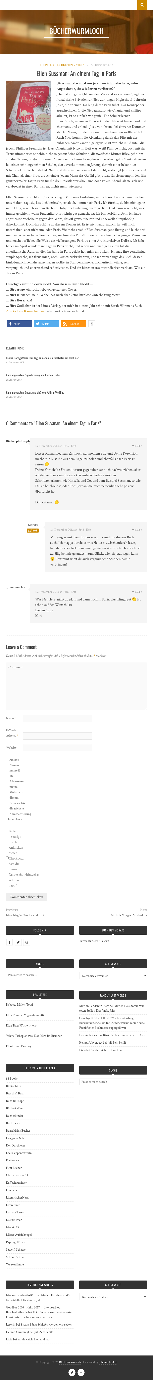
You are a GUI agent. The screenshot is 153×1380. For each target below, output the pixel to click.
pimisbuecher (16, 587)
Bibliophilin (13, 1086)
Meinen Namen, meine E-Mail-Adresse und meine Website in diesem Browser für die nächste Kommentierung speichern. (17, 789)
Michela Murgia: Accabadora (129, 915)
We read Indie (15, 1264)
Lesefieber (12, 1190)
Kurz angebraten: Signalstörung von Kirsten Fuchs (33, 375)
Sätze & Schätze (16, 1250)
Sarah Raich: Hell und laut (107, 1050)
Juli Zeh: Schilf (116, 1043)
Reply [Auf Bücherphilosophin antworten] (137, 446)
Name (10, 718)
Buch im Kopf (14, 1101)
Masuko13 (12, 1227)
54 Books (11, 1079)
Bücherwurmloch (70, 1362)
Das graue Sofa (15, 1138)
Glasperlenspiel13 (17, 1175)
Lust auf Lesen (15, 1212)
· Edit (73, 446)
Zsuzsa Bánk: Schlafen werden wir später (119, 1035)
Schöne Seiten (15, 1257)
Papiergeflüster (15, 1242)
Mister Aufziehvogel (19, 1235)
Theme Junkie (108, 1362)
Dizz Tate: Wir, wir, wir (21, 1025)
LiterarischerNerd (17, 1198)
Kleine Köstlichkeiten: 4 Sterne (63, 65)
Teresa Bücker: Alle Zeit (94, 941)
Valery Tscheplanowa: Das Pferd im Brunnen (34, 1036)
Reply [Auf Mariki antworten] (137, 529)
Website (11, 748)
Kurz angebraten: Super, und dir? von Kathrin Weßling (35, 392)
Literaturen (13, 1205)
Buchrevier (13, 1123)
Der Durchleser (15, 1145)
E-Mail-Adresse (12, 733)
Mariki (33, 525)
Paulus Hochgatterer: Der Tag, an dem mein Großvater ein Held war (42, 358)
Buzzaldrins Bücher (18, 1131)
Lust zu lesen (14, 1220)
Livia (82, 1050)
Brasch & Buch (15, 1093)
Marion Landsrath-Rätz (94, 1006)
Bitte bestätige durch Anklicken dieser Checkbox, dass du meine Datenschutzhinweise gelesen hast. (17, 858)
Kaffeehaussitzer (16, 1183)
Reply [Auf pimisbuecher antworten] (137, 591)
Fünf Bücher (14, 1168)
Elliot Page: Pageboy (18, 1046)
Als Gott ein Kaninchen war (26, 311)
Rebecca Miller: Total (19, 1005)
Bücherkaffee (14, 1108)
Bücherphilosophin (19, 441)
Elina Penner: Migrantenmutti (25, 1015)
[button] (4, 5)
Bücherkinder (14, 1116)
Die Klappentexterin (19, 1153)
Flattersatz (12, 1160)
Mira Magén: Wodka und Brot (25, 915)
